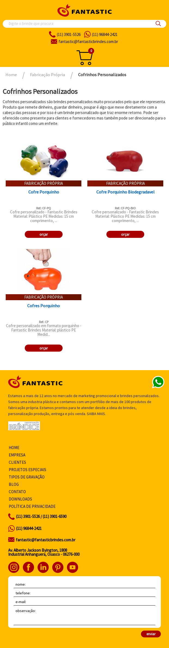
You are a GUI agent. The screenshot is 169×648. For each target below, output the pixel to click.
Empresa (17, 454)
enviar (150, 634)
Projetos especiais (27, 469)
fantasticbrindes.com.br (88, 41)
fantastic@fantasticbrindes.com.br (45, 539)
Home (14, 447)
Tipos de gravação (27, 477)
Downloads (20, 499)
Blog (14, 484)
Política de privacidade (32, 506)
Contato (17, 491)
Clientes (17, 462)
